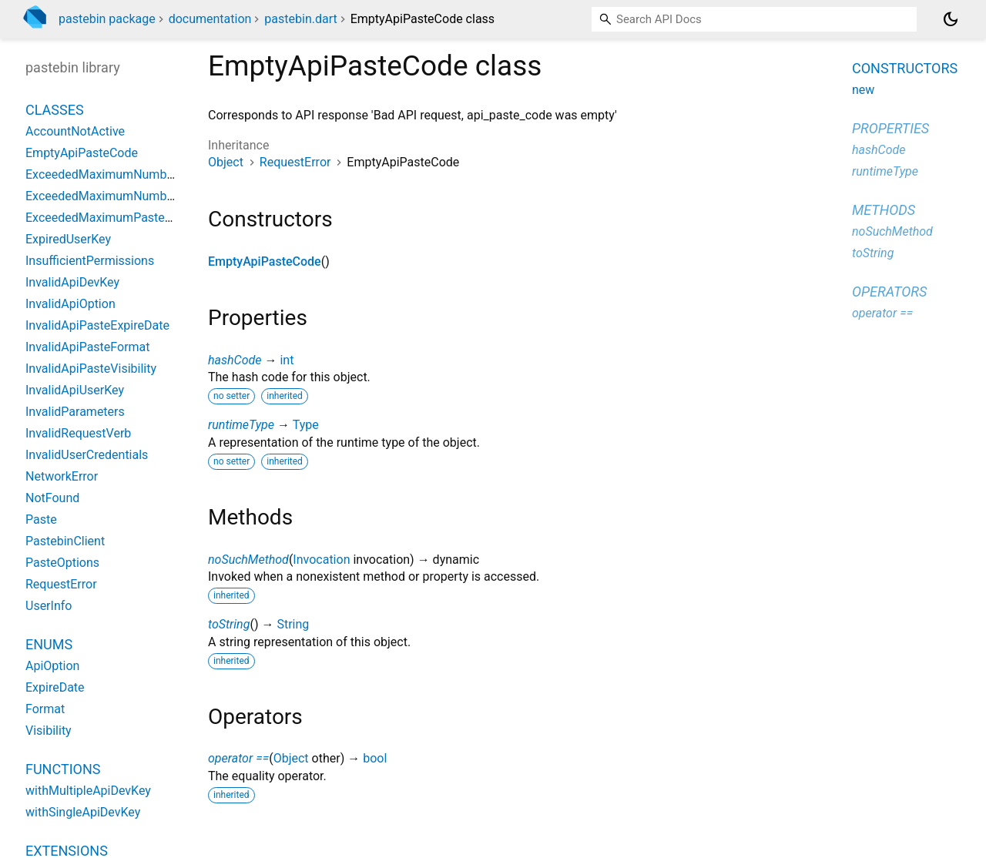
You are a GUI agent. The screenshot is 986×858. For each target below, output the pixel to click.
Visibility (48, 730)
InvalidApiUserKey (74, 390)
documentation (210, 19)
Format (45, 709)
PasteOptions (62, 562)
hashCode (234, 360)
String (293, 624)
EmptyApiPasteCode (264, 261)
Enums (48, 644)
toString (229, 624)
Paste (41, 519)
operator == (238, 758)
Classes (54, 110)
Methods (883, 210)
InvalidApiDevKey (72, 282)
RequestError (295, 162)
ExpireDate (55, 687)
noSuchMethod (248, 559)
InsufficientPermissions (89, 260)
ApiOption (52, 666)
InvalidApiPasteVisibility (90, 368)
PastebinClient (65, 541)
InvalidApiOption (70, 304)
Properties (890, 128)
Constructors (904, 68)
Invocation (321, 559)
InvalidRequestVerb (78, 433)
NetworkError (61, 476)
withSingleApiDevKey (82, 812)
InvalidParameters (75, 411)
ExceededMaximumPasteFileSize (116, 217)
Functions (62, 769)
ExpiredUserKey (68, 239)
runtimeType (241, 424)
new (863, 89)
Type (306, 424)
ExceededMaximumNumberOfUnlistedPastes (149, 196)
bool (375, 758)
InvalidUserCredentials (86, 454)
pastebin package (107, 19)
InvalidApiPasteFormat (87, 347)
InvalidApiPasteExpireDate (97, 325)
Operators (889, 291)
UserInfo (48, 605)
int (286, 360)
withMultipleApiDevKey (88, 790)
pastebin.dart (300, 19)
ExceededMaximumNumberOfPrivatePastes (145, 174)
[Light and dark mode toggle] (950, 19)
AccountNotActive (75, 131)
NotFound (52, 498)
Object (225, 162)
